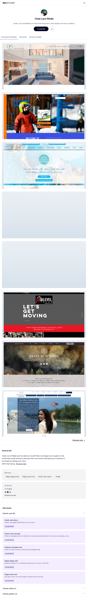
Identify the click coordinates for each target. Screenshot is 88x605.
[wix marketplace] (9, 3)
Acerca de (23, 37)
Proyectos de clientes (9, 37)
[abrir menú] (84, 3)
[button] (44, 66)
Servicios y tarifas (35, 37)
